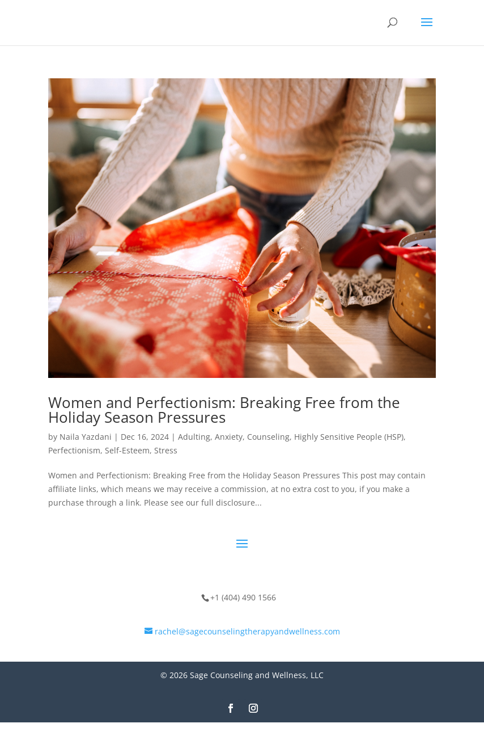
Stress (165, 450)
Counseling (268, 436)
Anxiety (229, 436)
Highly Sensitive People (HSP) (349, 436)
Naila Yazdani (86, 436)
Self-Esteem (127, 450)
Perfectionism (74, 450)
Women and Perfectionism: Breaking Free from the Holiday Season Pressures (224, 409)
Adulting (194, 436)
